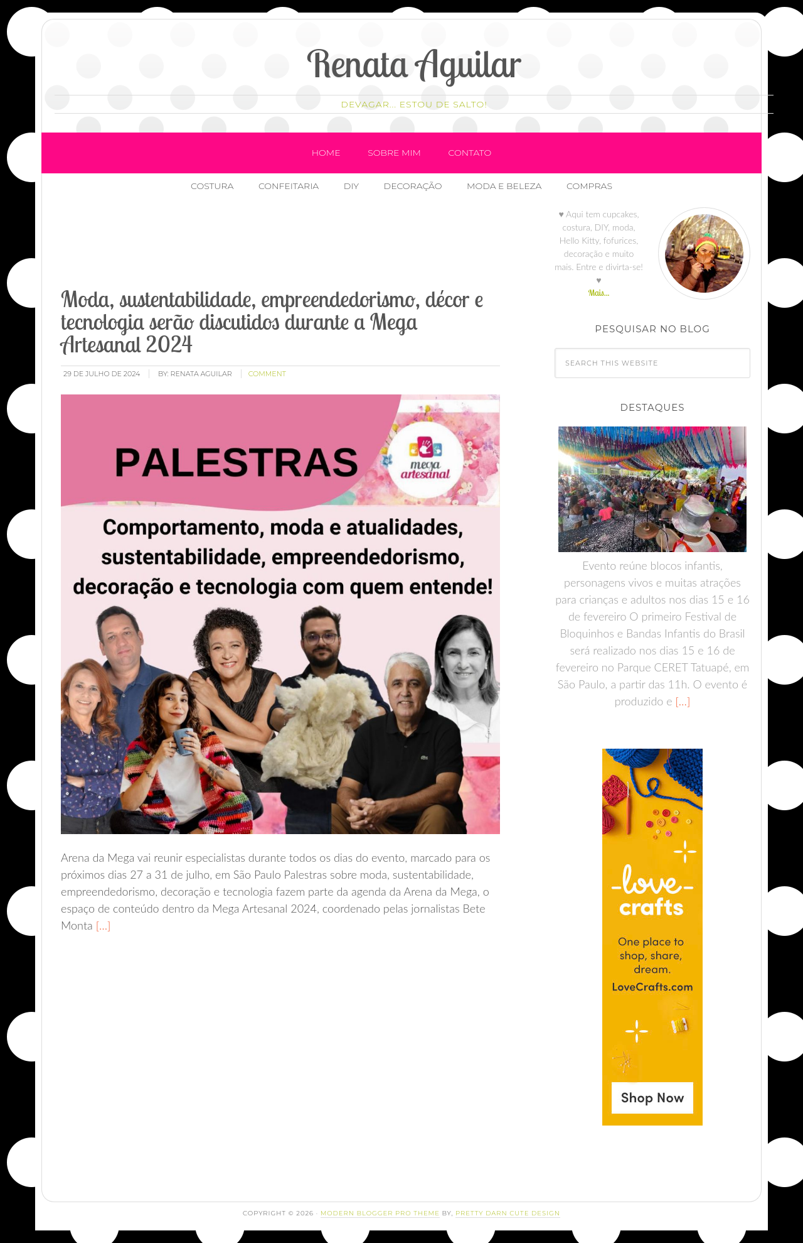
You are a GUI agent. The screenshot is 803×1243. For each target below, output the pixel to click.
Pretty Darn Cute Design (507, 1213)
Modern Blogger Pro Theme (380, 1213)
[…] (102, 925)
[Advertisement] (287, 244)
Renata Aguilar (414, 63)
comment (267, 373)
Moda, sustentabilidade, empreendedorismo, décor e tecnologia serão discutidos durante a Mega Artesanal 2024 (272, 321)
